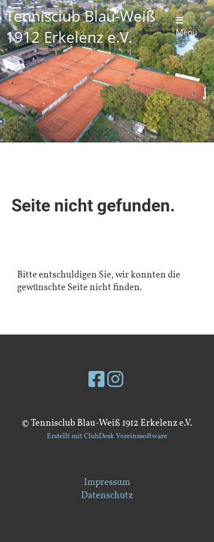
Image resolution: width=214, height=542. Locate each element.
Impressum (107, 482)
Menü (186, 27)
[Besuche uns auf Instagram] (115, 381)
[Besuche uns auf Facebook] (96, 381)
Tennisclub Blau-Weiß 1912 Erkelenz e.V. (80, 26)
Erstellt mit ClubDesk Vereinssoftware (107, 436)
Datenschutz (107, 496)
